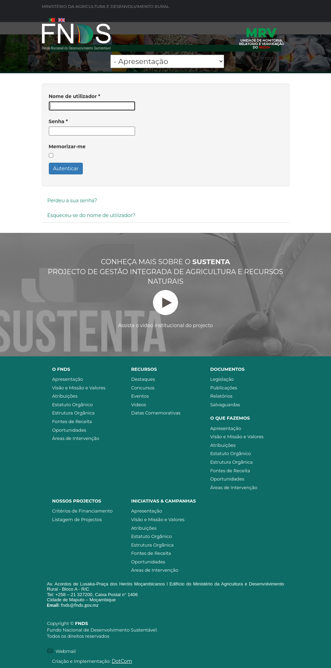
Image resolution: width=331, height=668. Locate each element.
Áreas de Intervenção (75, 438)
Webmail (66, 651)
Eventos (140, 396)
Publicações (223, 387)
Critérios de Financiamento (82, 511)
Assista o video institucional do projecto (165, 309)
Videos (138, 404)
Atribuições (65, 396)
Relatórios (221, 396)
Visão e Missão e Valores (79, 387)
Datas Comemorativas (155, 413)
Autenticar (66, 168)
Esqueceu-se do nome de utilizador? (91, 215)
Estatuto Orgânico (72, 404)
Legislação (222, 379)
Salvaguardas (225, 404)
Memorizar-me (67, 146)
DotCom (122, 661)
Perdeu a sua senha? (72, 200)
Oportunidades (69, 430)
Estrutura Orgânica (73, 413)
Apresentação (67, 379)
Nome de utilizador (74, 96)
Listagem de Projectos (77, 519)
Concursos (143, 387)
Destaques (143, 379)
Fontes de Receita (72, 421)
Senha (58, 121)
